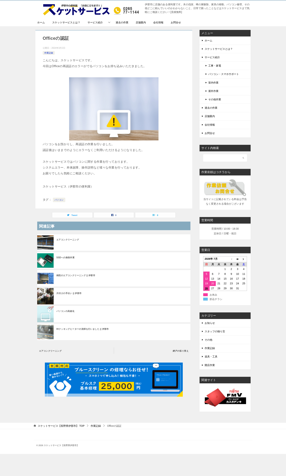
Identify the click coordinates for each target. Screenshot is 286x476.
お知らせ (210, 323)
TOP (61, 425)
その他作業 (214, 99)
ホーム (41, 22)
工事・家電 (214, 65)
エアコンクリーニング (67, 239)
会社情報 (158, 22)
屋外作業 (213, 91)
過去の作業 (122, 22)
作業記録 (48, 53)
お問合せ (176, 22)
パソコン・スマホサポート (223, 74)
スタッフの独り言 (215, 331)
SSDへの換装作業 (65, 257)
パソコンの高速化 (65, 311)
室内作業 (213, 82)
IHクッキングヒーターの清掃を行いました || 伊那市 (82, 329)
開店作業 (210, 365)
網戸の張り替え (181, 351)
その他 (208, 339)
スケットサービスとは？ (66, 22)
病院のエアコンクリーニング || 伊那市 (75, 275)
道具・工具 (211, 356)
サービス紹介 (95, 22)
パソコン (59, 200)
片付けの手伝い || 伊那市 (69, 293)
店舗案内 (141, 22)
